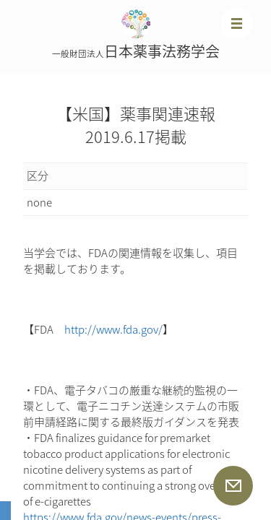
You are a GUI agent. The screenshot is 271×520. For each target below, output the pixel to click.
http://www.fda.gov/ (113, 329)
